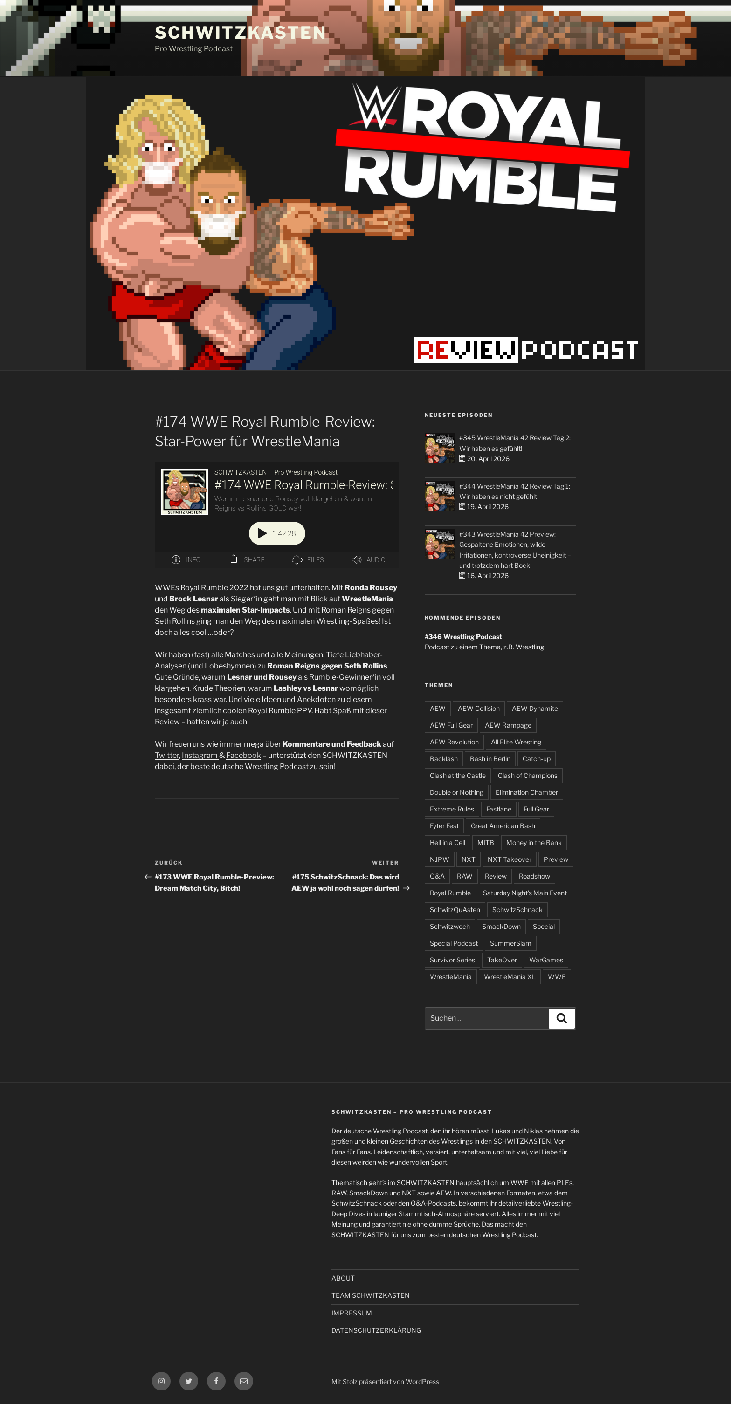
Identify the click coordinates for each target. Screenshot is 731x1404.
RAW (465, 876)
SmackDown (501, 926)
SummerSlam (510, 943)
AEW (438, 708)
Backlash (444, 759)
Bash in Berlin (490, 759)
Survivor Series (452, 960)
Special (544, 926)
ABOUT (343, 1278)
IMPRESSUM (351, 1313)
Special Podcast (454, 943)
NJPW (439, 859)
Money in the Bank (534, 842)
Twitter (167, 755)
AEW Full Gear (451, 725)
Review (496, 876)
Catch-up (537, 759)
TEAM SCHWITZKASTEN (370, 1295)
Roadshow (534, 876)
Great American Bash (503, 826)
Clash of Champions (528, 775)
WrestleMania (451, 977)
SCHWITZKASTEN (240, 32)
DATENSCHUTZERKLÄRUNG (376, 1330)
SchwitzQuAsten (455, 909)
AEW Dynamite (535, 708)
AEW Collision (479, 708)
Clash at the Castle (458, 775)
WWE (557, 977)
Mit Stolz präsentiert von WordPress (385, 1381)
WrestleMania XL (510, 977)
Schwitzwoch (450, 926)
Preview (556, 859)
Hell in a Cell (447, 842)
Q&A (437, 876)
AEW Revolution (454, 742)
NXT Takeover (509, 859)
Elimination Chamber (527, 792)
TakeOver (502, 960)
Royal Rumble (450, 893)
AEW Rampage (508, 725)
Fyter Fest (444, 826)
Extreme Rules (452, 809)
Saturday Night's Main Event (525, 893)
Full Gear (536, 809)
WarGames (546, 960)
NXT (469, 859)
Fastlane (498, 809)
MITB (485, 842)
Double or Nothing (456, 792)
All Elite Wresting (516, 742)
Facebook (243, 755)
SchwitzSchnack (517, 909)
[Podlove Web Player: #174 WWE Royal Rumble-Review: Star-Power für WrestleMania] (277, 515)
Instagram (200, 755)
